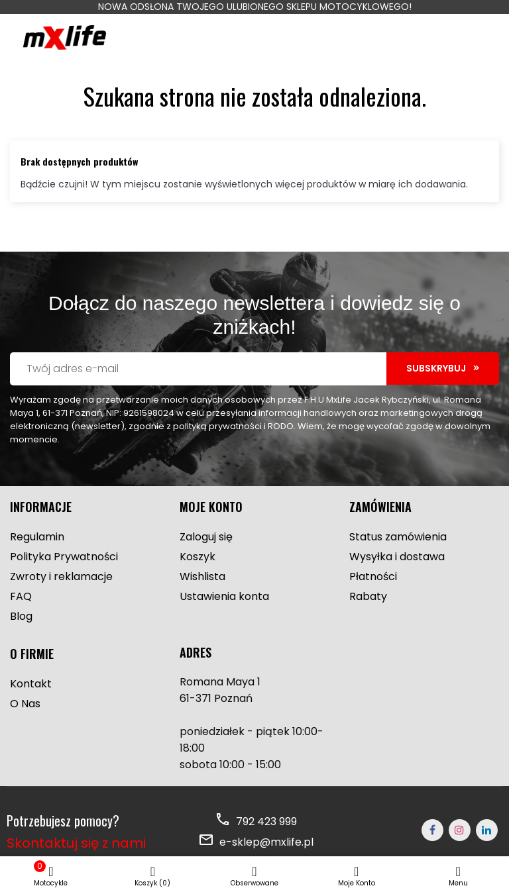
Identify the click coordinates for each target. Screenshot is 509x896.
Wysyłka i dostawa (397, 556)
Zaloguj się (206, 536)
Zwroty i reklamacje (61, 576)
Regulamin (37, 536)
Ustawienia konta (224, 596)
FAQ (21, 596)
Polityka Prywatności (64, 556)
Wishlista (202, 576)
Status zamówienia (398, 536)
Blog (21, 616)
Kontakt (31, 683)
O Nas (25, 703)
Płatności (373, 576)
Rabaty (368, 596)
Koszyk (197, 556)
